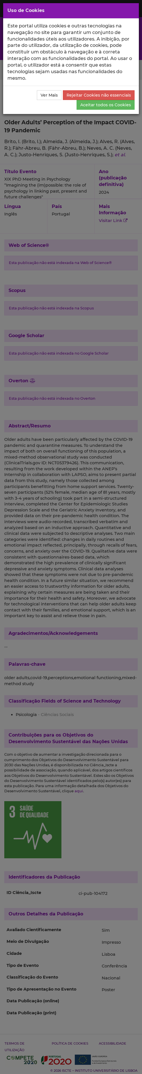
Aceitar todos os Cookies (105, 104)
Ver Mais (49, 95)
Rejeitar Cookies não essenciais (99, 95)
